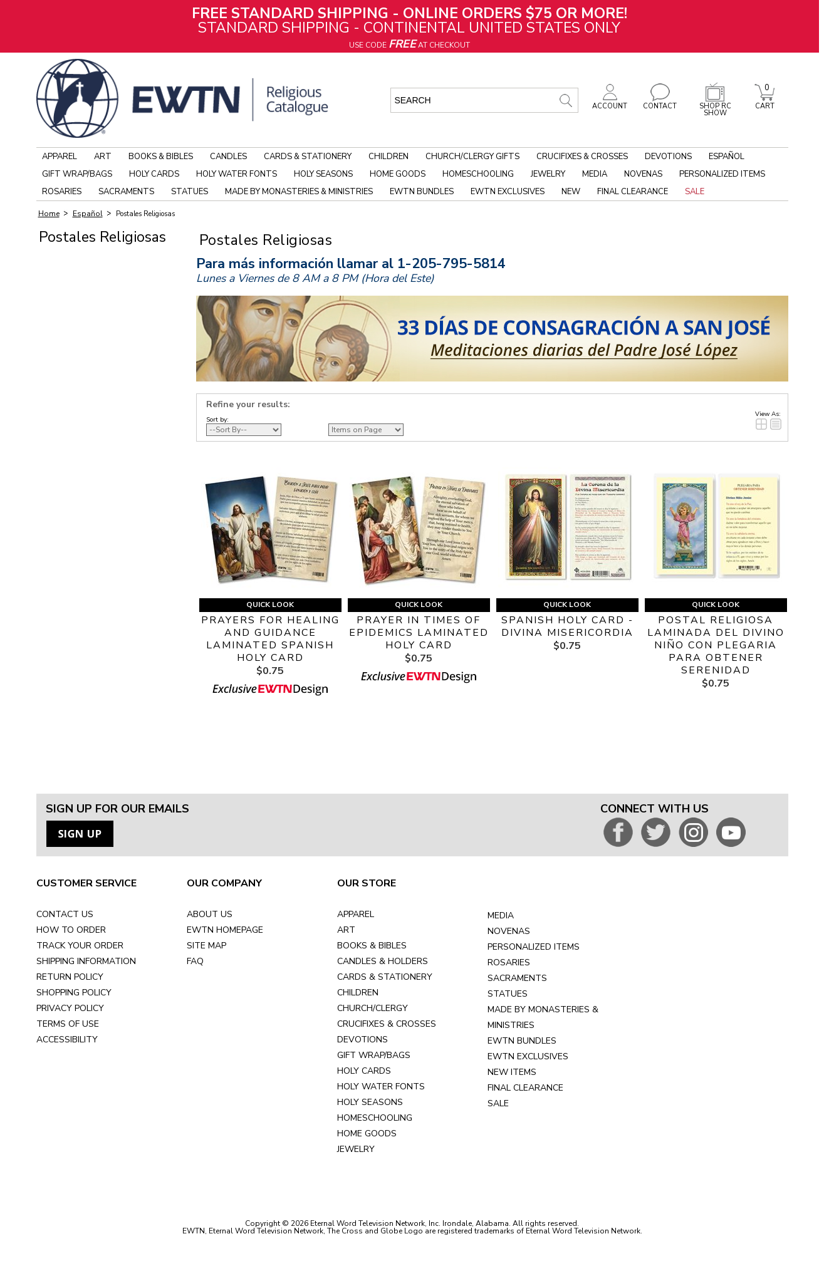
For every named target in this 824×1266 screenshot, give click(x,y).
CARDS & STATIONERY (384, 977)
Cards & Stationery (308, 156)
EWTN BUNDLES (522, 1041)
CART (764, 103)
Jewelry (548, 174)
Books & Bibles (160, 156)
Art (103, 156)
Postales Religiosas (145, 214)
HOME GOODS (367, 1133)
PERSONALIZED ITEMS (534, 947)
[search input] (484, 100)
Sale (694, 191)
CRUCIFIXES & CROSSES (386, 1024)
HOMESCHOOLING (374, 1118)
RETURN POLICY (69, 977)
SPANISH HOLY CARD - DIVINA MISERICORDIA (567, 626)
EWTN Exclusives (508, 191)
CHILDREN (357, 993)
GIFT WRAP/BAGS (373, 1055)
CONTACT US (64, 914)
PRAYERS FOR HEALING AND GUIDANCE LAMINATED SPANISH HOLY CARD (270, 639)
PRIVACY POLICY (70, 1008)
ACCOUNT (609, 103)
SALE (498, 1103)
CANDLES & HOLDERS (382, 961)
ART (346, 930)
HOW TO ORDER (71, 930)
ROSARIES (509, 962)
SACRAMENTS (517, 978)
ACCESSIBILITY (67, 1039)
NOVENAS (509, 931)
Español (726, 156)
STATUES (508, 994)
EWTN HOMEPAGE (225, 930)
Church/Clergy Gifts (472, 156)
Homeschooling (478, 174)
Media (594, 174)
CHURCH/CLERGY (372, 1008)
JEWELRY (356, 1149)
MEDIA (501, 915)
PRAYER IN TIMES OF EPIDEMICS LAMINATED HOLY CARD (419, 632)
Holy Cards (154, 174)
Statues (189, 191)
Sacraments (126, 191)
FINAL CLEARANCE (525, 1088)
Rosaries (61, 191)
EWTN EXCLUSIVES (528, 1056)
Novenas (643, 174)
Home (49, 214)
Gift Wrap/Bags (77, 174)
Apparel (59, 156)
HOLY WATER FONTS (381, 1086)
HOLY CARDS (364, 1071)
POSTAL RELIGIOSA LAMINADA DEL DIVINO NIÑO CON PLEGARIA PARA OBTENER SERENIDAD (716, 645)
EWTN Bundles (422, 191)
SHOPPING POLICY (74, 993)
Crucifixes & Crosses (582, 156)
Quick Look (270, 604)
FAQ (195, 961)
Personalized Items (722, 174)
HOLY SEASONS (370, 1102)
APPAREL (355, 914)
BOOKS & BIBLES (372, 946)
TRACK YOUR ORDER (79, 946)
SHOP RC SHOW (715, 106)
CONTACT (659, 103)
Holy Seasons (323, 174)
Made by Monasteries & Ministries (299, 191)
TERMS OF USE (67, 1024)
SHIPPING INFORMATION (86, 961)
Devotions (668, 156)
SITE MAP (206, 946)
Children (388, 156)
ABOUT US (209, 914)
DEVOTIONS (362, 1039)
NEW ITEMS (512, 1072)
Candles (228, 156)
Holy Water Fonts (236, 174)
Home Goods (397, 174)
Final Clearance (632, 191)
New (570, 191)
